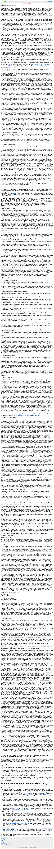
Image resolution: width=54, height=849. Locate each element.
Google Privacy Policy (38, 415)
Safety (2, 846)
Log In (51, 1)
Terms (2, 842)
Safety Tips (16, 193)
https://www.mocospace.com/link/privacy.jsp (37, 142)
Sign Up (48, 1)
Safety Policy (11, 65)
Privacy (3, 843)
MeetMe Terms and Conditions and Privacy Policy (24, 809)
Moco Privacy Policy (29, 794)
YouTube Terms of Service (22, 415)
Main (2, 838)
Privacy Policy (34, 64)
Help (2, 841)
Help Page (15, 454)
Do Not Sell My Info (6, 844)
